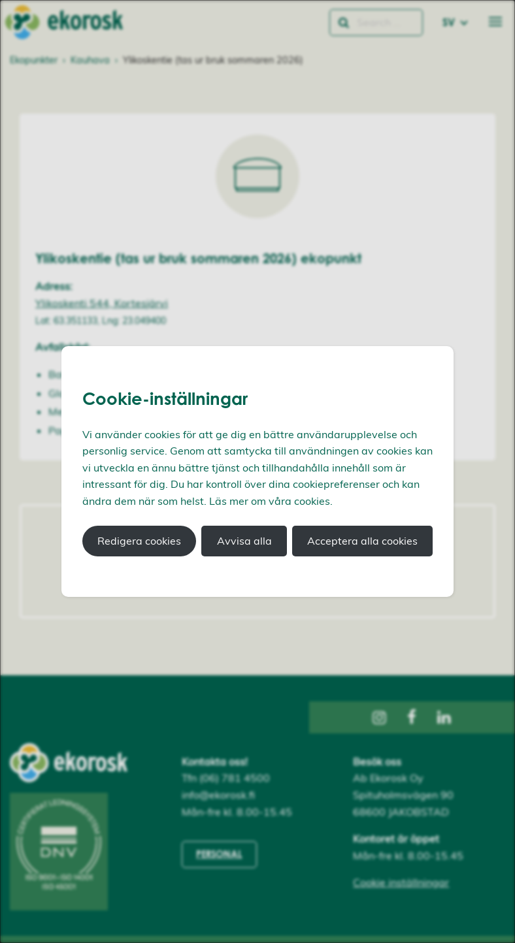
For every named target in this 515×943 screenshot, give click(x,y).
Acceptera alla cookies (362, 540)
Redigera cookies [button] (139, 540)
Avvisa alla (244, 540)
